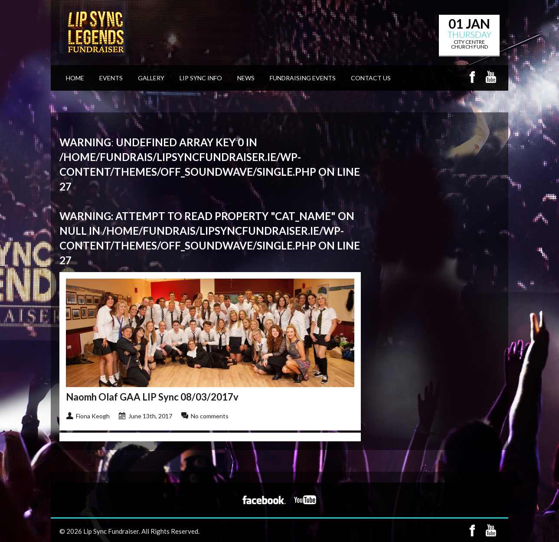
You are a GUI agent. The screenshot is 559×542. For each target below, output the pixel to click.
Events (111, 78)
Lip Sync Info (201, 78)
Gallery (151, 78)
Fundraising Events (303, 78)
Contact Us (371, 78)
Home (75, 78)
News (246, 78)
